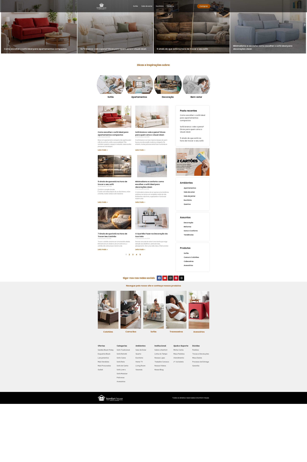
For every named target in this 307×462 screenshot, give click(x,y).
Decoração (168, 96)
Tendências (189, 235)
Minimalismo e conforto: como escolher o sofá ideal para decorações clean (149, 184)
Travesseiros (176, 331)
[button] (2, 25)
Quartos (170, 6)
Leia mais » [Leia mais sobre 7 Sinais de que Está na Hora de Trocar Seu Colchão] (103, 249)
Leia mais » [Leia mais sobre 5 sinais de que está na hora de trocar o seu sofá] (103, 202)
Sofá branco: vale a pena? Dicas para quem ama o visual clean (113, 48)
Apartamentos (139, 96)
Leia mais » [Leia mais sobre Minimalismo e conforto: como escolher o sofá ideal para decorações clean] (140, 202)
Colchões (108, 331)
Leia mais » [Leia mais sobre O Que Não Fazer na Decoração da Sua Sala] (140, 249)
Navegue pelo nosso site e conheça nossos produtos (153, 285)
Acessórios (188, 265)
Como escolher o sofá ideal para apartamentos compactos (35, 48)
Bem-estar (196, 96)
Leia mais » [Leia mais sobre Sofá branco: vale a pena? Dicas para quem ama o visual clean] (140, 150)
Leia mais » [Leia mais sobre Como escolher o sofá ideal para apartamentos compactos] (103, 150)
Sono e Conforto (191, 231)
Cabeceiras (189, 261)
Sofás (135, 6)
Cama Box (130, 331)
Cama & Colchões (191, 257)
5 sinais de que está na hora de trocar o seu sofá (182, 48)
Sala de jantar (189, 196)
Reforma (187, 227)
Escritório (160, 6)
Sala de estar (146, 6)
